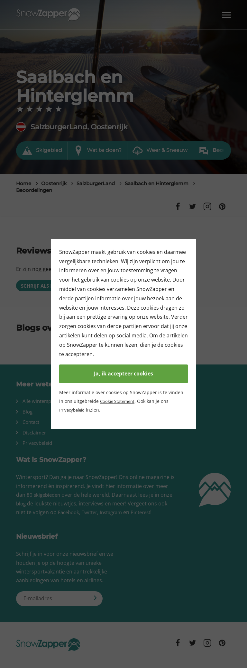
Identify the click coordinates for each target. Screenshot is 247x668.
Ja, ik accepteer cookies (123, 373)
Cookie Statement (119, 401)
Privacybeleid (73, 410)
